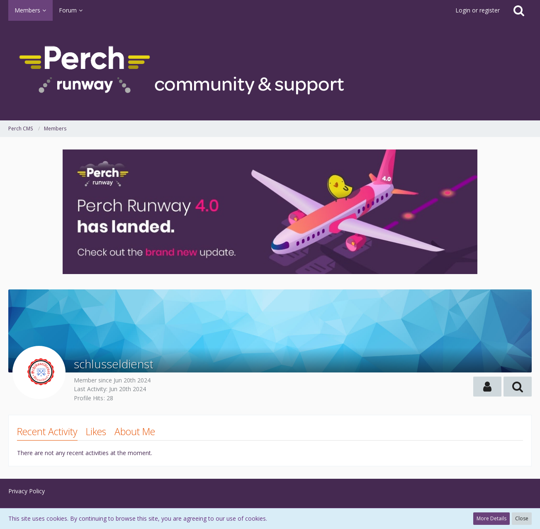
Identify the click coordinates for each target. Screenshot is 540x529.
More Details (491, 518)
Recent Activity (47, 431)
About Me (134, 431)
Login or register (477, 10)
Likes (96, 431)
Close (521, 518)
